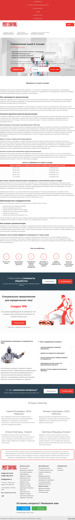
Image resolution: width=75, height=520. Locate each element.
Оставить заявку (54, 69)
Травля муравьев (24, 473)
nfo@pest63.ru (38, 1)
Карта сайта (71, 517)
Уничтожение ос (24, 467)
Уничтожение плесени (44, 467)
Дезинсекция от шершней (26, 469)
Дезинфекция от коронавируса (46, 479)
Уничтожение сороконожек (27, 494)
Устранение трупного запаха (46, 469)
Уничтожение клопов (25, 479)
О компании (60, 469)
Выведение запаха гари (44, 483)
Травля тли (22, 488)
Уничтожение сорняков (44, 481)
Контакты (59, 467)
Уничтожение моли (25, 490)
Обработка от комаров (25, 475)
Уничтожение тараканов (26, 471)
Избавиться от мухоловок (26, 496)
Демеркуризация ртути (44, 475)
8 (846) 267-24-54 (38, 15)
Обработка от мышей (44, 489)
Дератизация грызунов (44, 487)
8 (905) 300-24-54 (7, 475)
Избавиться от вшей (25, 483)
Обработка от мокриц (25, 492)
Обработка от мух (24, 481)
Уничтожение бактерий (44, 477)
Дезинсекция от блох (25, 477)
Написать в (25, 507)
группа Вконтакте (38, 8)
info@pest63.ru (6, 478)
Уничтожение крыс (43, 491)
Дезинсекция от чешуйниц (26, 487)
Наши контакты (49, 280)
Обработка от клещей (25, 485)
